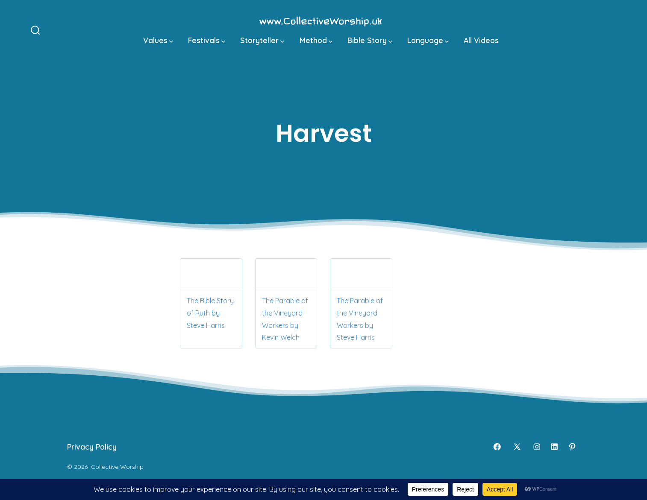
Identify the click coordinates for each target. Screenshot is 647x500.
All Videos (481, 40)
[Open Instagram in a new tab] (536, 446)
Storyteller (262, 40)
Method (316, 40)
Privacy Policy (92, 446)
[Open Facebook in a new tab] (497, 446)
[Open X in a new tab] (517, 446)
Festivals (206, 40)
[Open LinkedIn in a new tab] (554, 446)
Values (158, 40)
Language (428, 40)
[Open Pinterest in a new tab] (572, 446)
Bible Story (369, 40)
